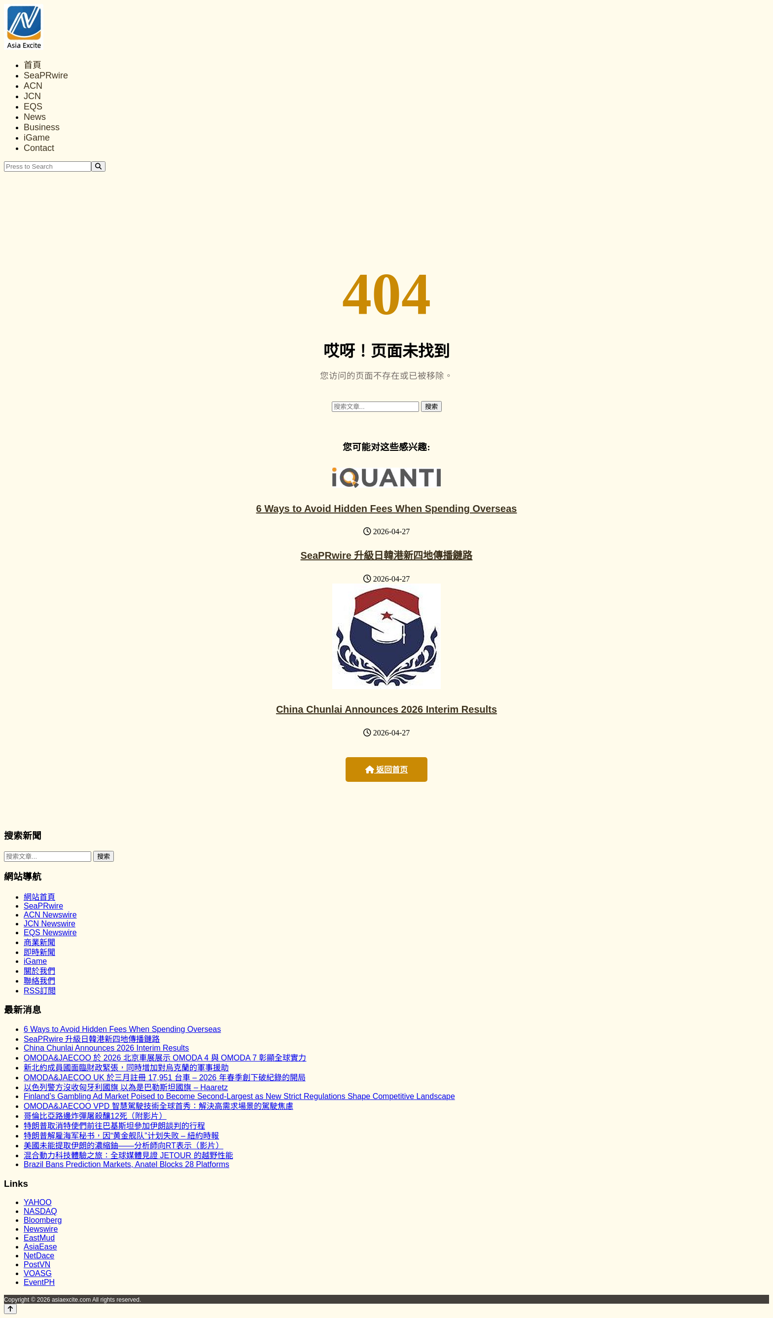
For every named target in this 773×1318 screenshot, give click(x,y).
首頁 (32, 65)
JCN (32, 96)
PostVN (37, 1264)
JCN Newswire (49, 923)
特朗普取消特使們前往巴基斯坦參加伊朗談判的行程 (114, 1126)
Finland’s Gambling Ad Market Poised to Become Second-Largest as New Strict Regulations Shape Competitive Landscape (239, 1096)
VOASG (38, 1273)
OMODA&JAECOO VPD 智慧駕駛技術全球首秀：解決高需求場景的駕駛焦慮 (158, 1106)
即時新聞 (39, 952)
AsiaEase (40, 1247)
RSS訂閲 (40, 991)
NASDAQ (40, 1211)
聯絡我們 (39, 981)
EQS (33, 106)
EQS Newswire (50, 932)
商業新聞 (39, 942)
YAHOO (38, 1202)
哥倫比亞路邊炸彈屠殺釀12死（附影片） (95, 1116)
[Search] (98, 166)
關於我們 (39, 971)
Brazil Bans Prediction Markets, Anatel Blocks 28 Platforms (126, 1164)
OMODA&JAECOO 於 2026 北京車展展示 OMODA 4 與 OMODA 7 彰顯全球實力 (165, 1058)
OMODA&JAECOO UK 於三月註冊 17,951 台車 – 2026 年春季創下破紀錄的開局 (165, 1077)
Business (42, 127)
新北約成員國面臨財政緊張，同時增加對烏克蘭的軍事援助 (126, 1067)
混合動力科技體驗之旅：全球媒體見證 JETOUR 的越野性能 (128, 1155)
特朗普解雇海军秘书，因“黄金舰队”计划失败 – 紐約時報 (121, 1136)
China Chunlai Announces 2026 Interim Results (386, 709)
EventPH (39, 1282)
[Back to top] (10, 1309)
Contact (39, 148)
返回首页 (386, 770)
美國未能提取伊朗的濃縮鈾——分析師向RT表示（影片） (123, 1145)
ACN (33, 86)
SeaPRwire (46, 75)
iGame (37, 138)
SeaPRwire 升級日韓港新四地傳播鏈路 (387, 555)
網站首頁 (39, 897)
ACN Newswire (50, 915)
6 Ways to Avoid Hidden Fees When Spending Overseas (386, 508)
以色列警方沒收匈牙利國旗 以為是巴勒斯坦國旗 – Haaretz (126, 1087)
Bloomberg (43, 1220)
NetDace (39, 1255)
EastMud (39, 1238)
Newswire (41, 1229)
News (35, 117)
